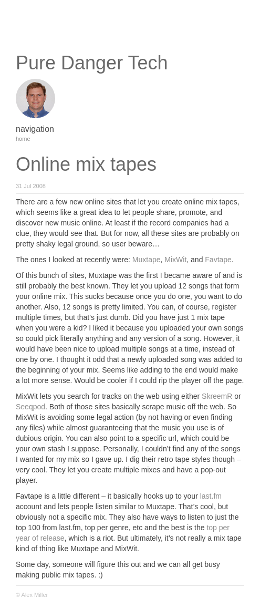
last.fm (211, 496)
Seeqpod (30, 406)
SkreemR (217, 396)
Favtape (218, 259)
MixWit (175, 259)
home (23, 139)
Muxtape (146, 259)
